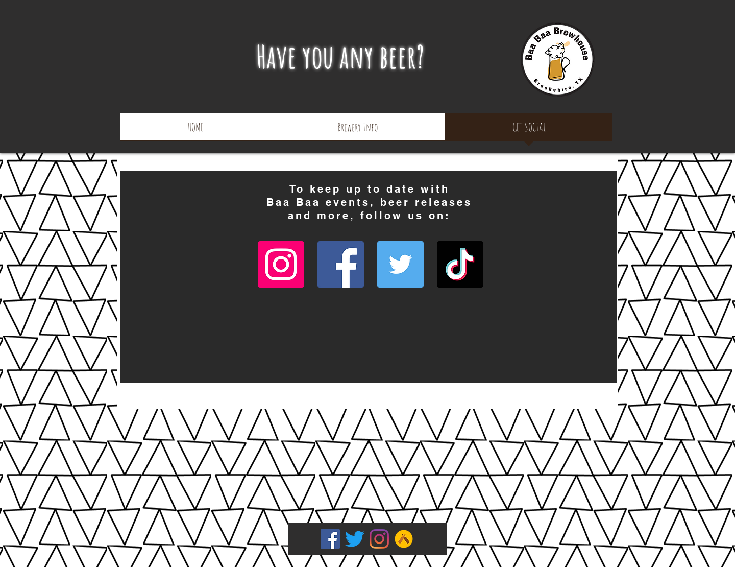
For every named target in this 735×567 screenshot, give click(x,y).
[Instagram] (281, 264)
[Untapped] (403, 539)
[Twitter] (400, 264)
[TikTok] (460, 264)
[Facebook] (340, 264)
